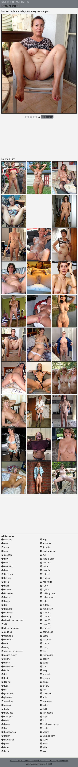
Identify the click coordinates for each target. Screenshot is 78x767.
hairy (5, 709)
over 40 (45, 613)
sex (43, 666)
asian (5, 547)
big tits (6, 578)
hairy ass (7, 713)
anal (4, 543)
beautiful (7, 566)
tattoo (44, 705)
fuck (4, 686)
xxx (43, 751)
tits (43, 720)
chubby (6, 616)
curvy (5, 647)
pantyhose (46, 632)
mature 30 (46, 609)
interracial (7, 740)
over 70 (45, 624)
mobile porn (47, 559)
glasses (6, 697)
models (45, 562)
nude (44, 586)
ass (4, 551)
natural (44, 574)
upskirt (44, 728)
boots (5, 601)
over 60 (45, 620)
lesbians (45, 543)
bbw (4, 559)
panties (45, 628)
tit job (44, 716)
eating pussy (9, 655)
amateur (6, 539)
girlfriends (7, 693)
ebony (5, 659)
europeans (8, 666)
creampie (7, 636)
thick (43, 709)
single (44, 682)
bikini (5, 582)
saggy (44, 659)
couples (6, 632)
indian (5, 736)
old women (46, 597)
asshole (6, 555)
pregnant (46, 639)
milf (43, 555)
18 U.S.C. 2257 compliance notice (53, 761)
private (44, 643)
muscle (45, 570)
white (44, 743)
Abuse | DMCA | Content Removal (24, 761)
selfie (44, 663)
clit (4, 624)
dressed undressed (12, 651)
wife (43, 747)
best (4, 570)
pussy (44, 647)
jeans (5, 743)
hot (4, 728)
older (44, 601)
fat (4, 674)
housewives (8, 732)
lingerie (45, 547)
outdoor (45, 605)
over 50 (45, 616)
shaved (45, 674)
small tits (45, 693)
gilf (4, 689)
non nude (46, 582)
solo (43, 697)
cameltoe (7, 613)
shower (45, 678)
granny (6, 705)
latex (5, 747)
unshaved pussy (49, 724)
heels (5, 720)
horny (5, 724)
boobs (5, 597)
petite (44, 636)
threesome (46, 713)
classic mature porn (12, 620)
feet (4, 678)
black (5, 586)
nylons (44, 589)
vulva (44, 740)
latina (5, 751)
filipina (5, 682)
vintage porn (47, 736)
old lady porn (47, 593)
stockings (46, 701)
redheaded (46, 655)
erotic (5, 663)
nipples (45, 578)
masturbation (48, 551)
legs (43, 539)
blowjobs (7, 593)
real (43, 651)
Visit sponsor (47, 117)
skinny (44, 686)
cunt (4, 643)
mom (44, 566)
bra (4, 605)
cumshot (7, 639)
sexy (43, 670)
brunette (6, 609)
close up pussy (10, 628)
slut (43, 689)
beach (5, 562)
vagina (44, 732)
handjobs (7, 716)
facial (5, 670)
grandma (7, 701)
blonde (6, 589)
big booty (7, 574)
